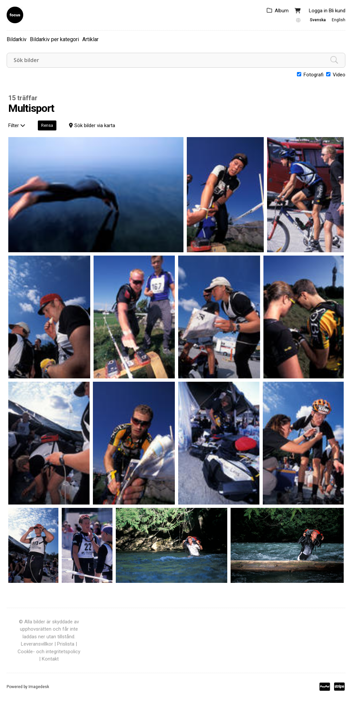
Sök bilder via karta (94, 125)
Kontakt (50, 659)
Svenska (318, 20)
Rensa (47, 125)
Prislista (65, 644)
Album (282, 11)
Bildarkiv (17, 39)
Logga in (318, 11)
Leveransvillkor (37, 644)
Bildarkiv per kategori (54, 39)
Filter (16, 125)
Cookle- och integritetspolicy (49, 652)
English (338, 20)
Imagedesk (39, 686)
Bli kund (337, 11)
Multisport (31, 108)
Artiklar (90, 39)
